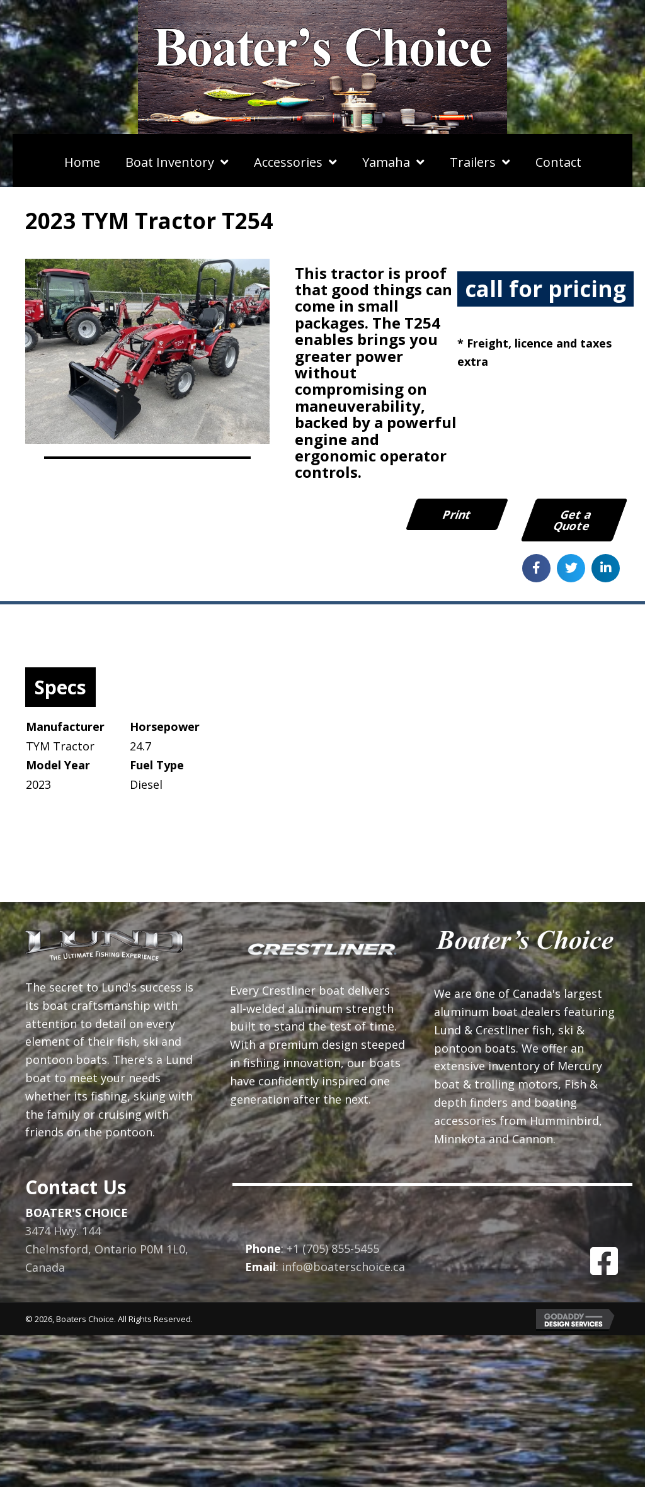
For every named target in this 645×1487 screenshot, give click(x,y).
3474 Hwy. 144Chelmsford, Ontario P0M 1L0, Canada (106, 1249)
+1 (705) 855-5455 (333, 1248)
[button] (604, 1261)
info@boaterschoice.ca (343, 1266)
